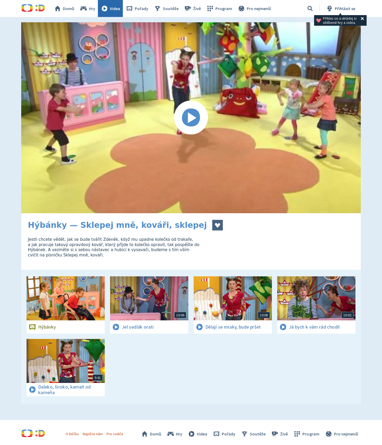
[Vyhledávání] (310, 8)
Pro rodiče (115, 433)
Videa (110, 8)
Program (219, 8)
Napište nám (92, 433)
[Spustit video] (191, 117)
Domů (64, 8)
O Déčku (72, 433)
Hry (87, 8)
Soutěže (166, 8)
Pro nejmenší (254, 8)
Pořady (136, 8)
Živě (192, 8)
